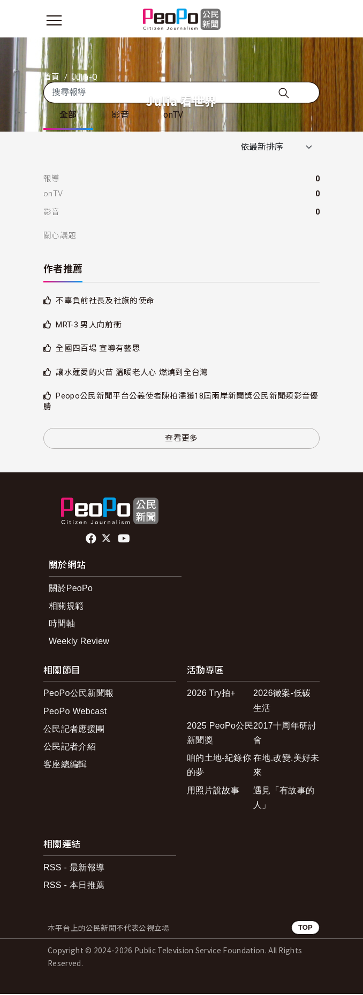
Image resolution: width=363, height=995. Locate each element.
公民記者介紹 (69, 747)
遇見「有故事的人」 (283, 798)
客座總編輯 (65, 765)
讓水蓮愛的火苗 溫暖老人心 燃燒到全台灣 (132, 373)
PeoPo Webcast (75, 712)
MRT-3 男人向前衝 (89, 326)
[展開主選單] (54, 20)
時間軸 (62, 624)
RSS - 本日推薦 (73, 886)
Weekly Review (79, 642)
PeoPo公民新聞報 (78, 694)
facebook (92, 539)
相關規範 (66, 606)
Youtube (125, 539)
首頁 (51, 77)
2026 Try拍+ (211, 694)
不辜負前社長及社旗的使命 (105, 302)
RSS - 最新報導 (73, 868)
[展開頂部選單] (309, 20)
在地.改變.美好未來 (286, 766)
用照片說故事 (213, 791)
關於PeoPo (71, 589)
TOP (305, 928)
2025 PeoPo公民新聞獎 (220, 734)
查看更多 (181, 439)
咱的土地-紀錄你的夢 (219, 766)
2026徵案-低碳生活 (282, 702)
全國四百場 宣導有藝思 (98, 349)
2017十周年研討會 (284, 734)
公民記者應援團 (73, 729)
